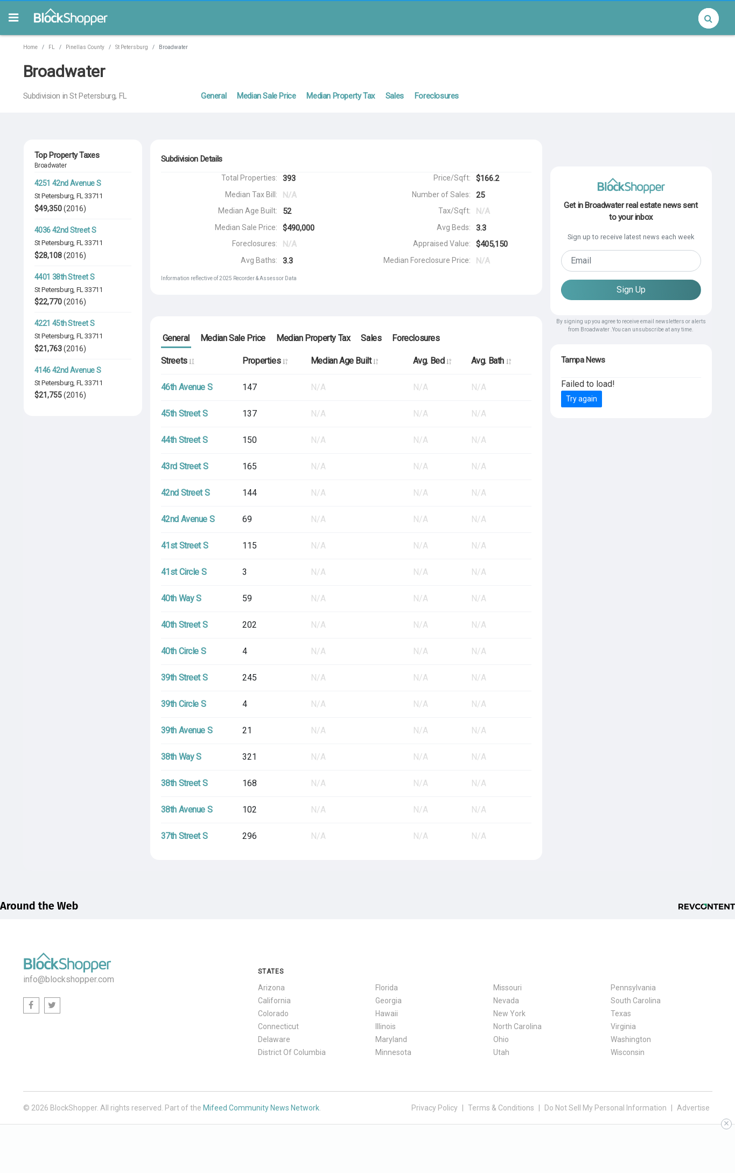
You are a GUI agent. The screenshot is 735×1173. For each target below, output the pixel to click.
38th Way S (181, 757)
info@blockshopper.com (68, 979)
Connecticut (278, 1026)
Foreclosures (437, 96)
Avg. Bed (432, 361)
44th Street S (184, 440)
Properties (264, 361)
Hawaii (386, 1013)
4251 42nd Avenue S (67, 183)
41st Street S (184, 545)
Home (30, 47)
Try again (581, 398)
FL (51, 47)
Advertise (693, 1107)
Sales (395, 96)
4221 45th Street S (64, 323)
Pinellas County (85, 47)
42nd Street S (185, 493)
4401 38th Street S (64, 277)
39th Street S (184, 677)
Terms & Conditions (501, 1107)
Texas (621, 1013)
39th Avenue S (187, 730)
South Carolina (636, 1000)
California (274, 1000)
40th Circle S (183, 651)
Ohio (501, 1039)
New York (509, 1013)
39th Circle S (183, 704)
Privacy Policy (434, 1107)
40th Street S (184, 625)
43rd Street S (184, 466)
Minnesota (393, 1052)
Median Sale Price (266, 96)
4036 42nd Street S (65, 230)
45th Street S (184, 413)
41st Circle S (184, 572)
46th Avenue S (187, 387)
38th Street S (184, 783)
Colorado (273, 1013)
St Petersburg (131, 47)
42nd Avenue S (188, 519)
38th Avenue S (187, 809)
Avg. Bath (491, 361)
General (213, 96)
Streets (177, 361)
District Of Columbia (292, 1052)
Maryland (391, 1039)
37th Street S (184, 836)
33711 (93, 196)
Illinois (385, 1026)
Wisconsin (628, 1052)
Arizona (271, 987)
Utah (501, 1052)
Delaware (274, 1039)
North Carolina (517, 1026)
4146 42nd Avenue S (67, 370)
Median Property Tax (340, 96)
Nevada (506, 1000)
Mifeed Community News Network (261, 1107)
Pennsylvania (633, 987)
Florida (386, 987)
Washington (631, 1039)
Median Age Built (344, 361)
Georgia (388, 1000)
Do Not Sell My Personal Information (605, 1107)
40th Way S (181, 598)
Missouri (507, 987)
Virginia (623, 1026)
